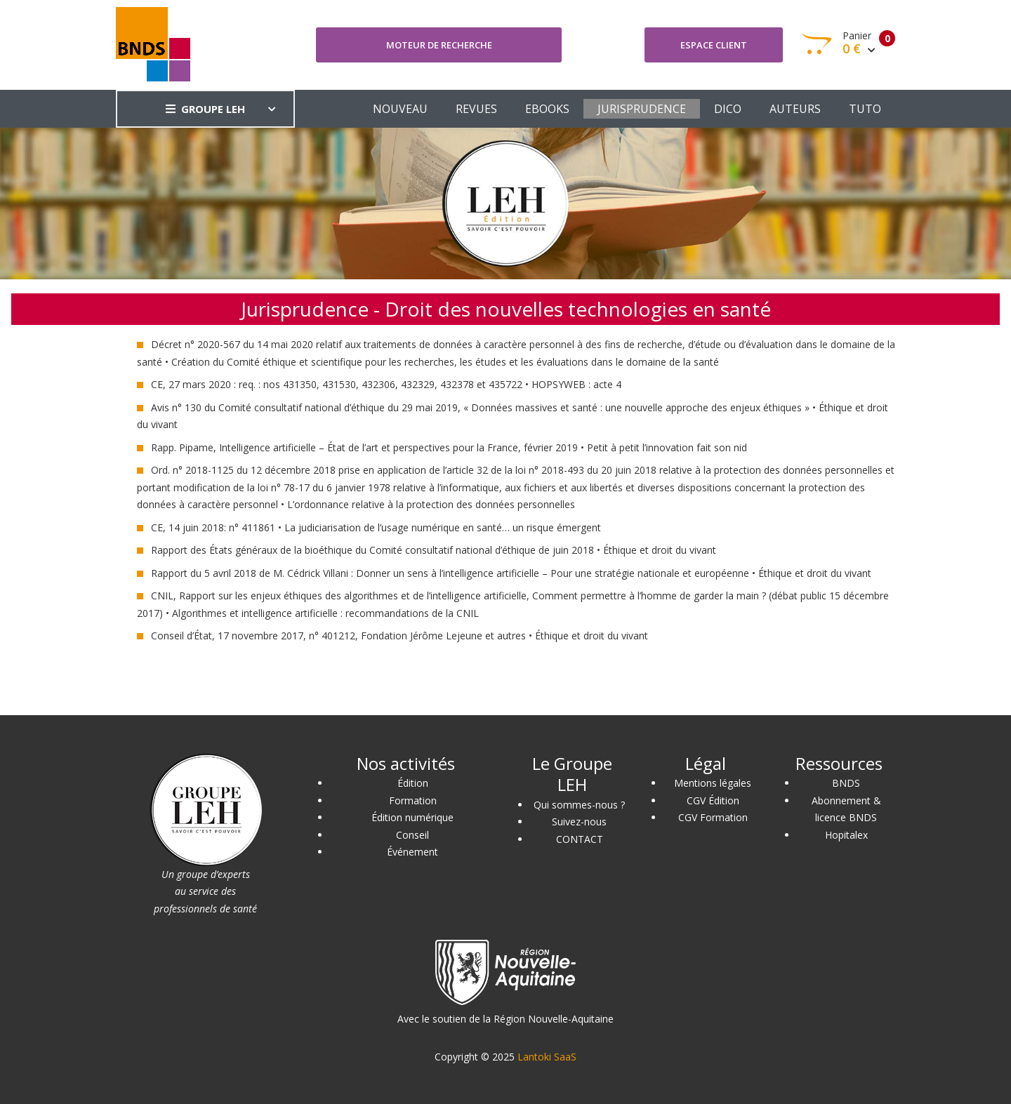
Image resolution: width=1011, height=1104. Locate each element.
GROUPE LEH (205, 109)
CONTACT (579, 839)
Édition (412, 783)
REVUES (476, 109)
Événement (412, 851)
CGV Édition (713, 800)
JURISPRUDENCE (641, 109)
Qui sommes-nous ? (579, 804)
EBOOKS (547, 109)
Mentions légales (712, 783)
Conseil (412, 835)
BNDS (846, 783)
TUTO (865, 109)
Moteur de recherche (439, 45)
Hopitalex (846, 835)
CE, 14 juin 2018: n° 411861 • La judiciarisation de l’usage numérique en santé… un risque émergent (376, 527)
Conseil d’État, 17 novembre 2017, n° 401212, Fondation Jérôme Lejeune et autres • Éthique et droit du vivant (399, 635)
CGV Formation (713, 817)
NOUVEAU (400, 109)
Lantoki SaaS (546, 1056)
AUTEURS (795, 109)
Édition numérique (412, 817)
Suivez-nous (579, 821)
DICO (727, 109)
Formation (413, 800)
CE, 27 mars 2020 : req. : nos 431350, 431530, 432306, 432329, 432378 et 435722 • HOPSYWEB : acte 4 (386, 384)
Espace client (713, 45)
